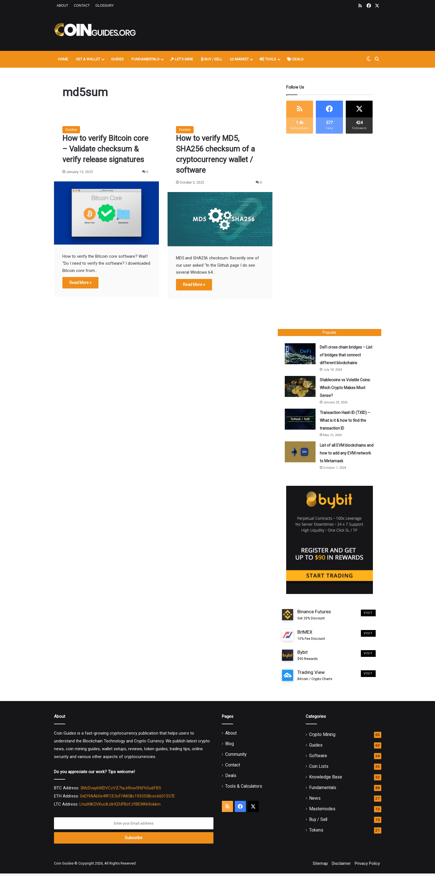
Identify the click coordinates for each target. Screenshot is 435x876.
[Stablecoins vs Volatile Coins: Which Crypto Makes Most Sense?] (301, 387)
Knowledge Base (325, 779)
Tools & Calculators (243, 788)
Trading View (314, 678)
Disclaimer (341, 865)
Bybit (307, 658)
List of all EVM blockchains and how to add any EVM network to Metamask (344, 454)
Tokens (316, 832)
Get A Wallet (88, 59)
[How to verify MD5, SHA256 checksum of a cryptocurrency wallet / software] (220, 219)
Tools (268, 59)
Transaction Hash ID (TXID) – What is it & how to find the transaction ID (346, 422)
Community (235, 756)
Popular (330, 332)
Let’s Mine (181, 59)
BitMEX (311, 638)
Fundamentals (145, 59)
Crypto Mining (322, 737)
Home (63, 59)
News (315, 800)
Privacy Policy (367, 865)
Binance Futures (314, 618)
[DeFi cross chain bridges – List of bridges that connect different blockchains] (301, 355)
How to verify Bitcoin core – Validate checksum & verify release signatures (105, 149)
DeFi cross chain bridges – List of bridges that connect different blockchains (345, 356)
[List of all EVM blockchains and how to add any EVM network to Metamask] (301, 453)
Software (318, 758)
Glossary (104, 6)
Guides (117, 59)
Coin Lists (318, 768)
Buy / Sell (211, 59)
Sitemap (320, 865)
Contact (82, 6)
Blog (229, 746)
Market (239, 59)
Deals (295, 59)
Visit (368, 615)
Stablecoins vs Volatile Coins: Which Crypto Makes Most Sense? (346, 389)
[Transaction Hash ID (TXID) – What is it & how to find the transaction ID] (301, 420)
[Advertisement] (273, 29)
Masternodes (322, 811)
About (62, 6)
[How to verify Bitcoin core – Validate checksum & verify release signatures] (106, 213)
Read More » (80, 282)
